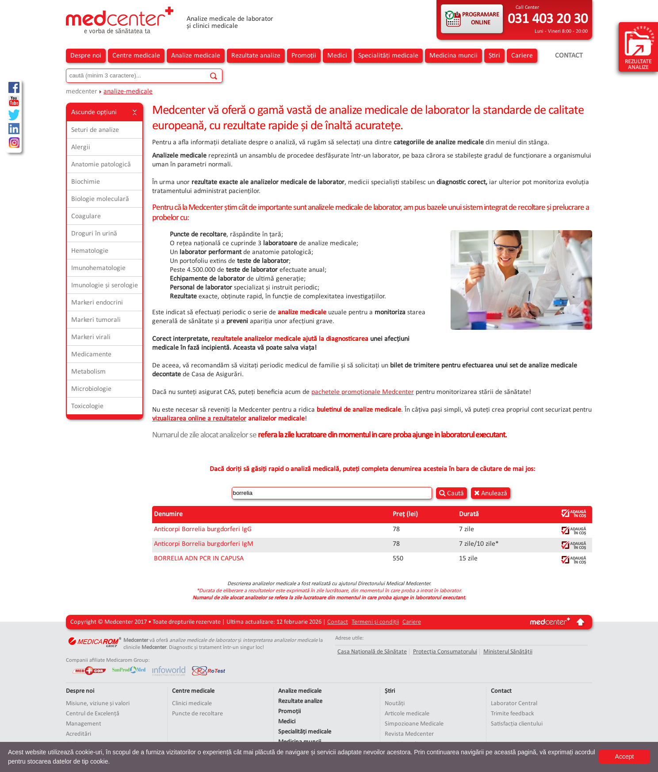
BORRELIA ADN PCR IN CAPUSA (199, 558)
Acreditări (78, 734)
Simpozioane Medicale (414, 724)
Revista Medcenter (409, 734)
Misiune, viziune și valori (98, 703)
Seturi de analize (95, 130)
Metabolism (88, 371)
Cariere (522, 55)
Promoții (303, 55)
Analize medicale (195, 55)
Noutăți (395, 703)
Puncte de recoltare (197, 713)
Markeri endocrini (97, 302)
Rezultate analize (255, 55)
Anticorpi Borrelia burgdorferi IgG (203, 529)
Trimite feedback (512, 713)
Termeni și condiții (375, 622)
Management (83, 724)
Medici (337, 55)
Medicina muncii (453, 55)
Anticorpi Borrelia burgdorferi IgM (203, 544)
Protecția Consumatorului (445, 651)
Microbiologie (91, 389)
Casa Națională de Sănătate (372, 651)
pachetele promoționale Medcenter (362, 392)
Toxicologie (87, 406)
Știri (494, 55)
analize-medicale (128, 91)
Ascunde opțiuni (104, 112)
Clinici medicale (192, 703)
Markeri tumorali (96, 320)
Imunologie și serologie (104, 285)
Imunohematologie (98, 268)
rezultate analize (639, 47)
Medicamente (91, 354)
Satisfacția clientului (517, 724)
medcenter (81, 91)
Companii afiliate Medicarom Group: (107, 660)
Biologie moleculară (100, 199)
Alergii (80, 147)
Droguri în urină (94, 233)
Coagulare (86, 216)
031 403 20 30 (548, 19)
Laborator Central (514, 703)
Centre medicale (136, 55)
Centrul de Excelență (92, 713)
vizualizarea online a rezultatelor (199, 418)
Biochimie (85, 181)
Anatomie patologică (101, 164)
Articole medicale (407, 713)
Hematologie (89, 251)
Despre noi (85, 55)
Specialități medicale (388, 55)
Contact (569, 55)
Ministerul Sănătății (507, 651)
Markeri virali (91, 337)
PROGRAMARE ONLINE (480, 19)
